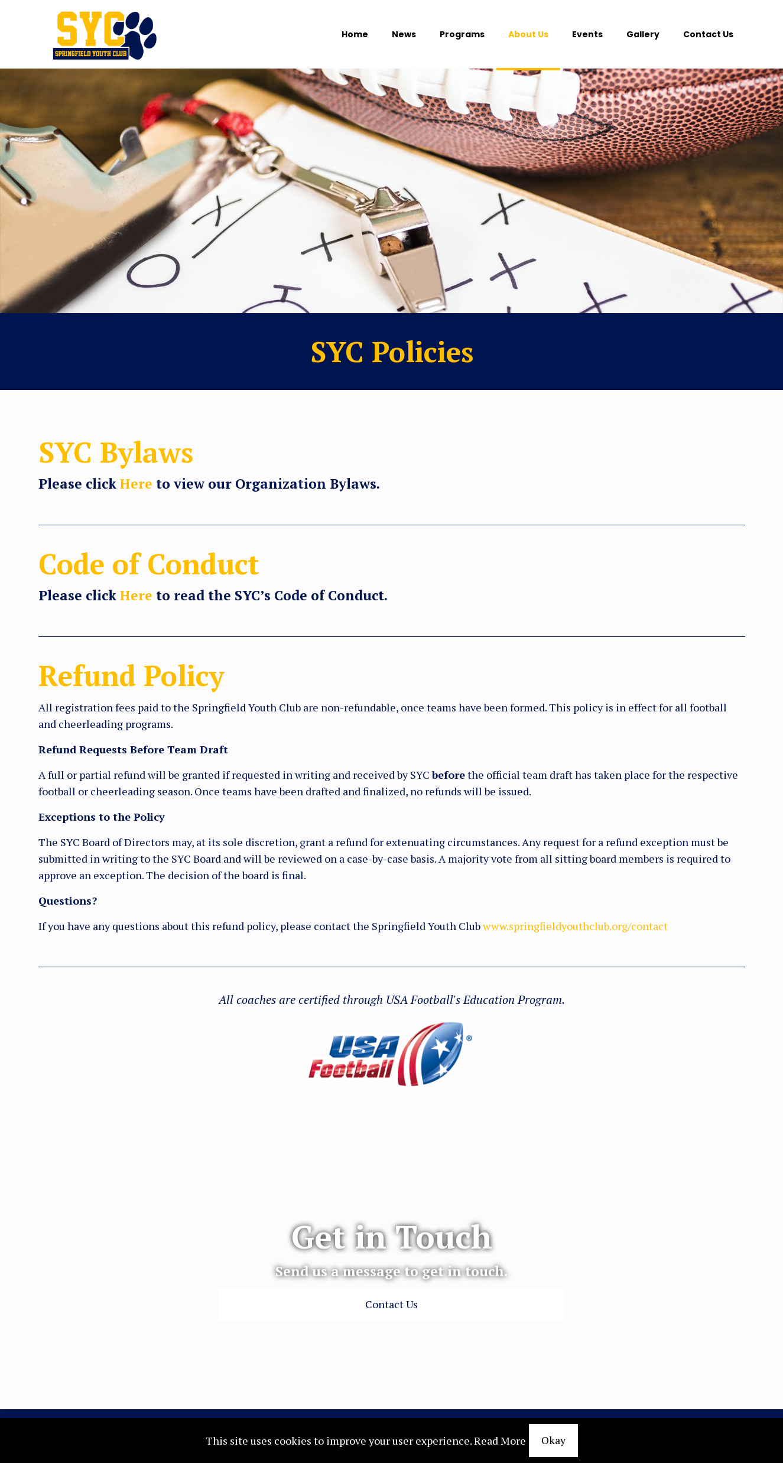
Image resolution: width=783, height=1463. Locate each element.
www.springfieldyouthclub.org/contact (575, 926)
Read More (500, 1440)
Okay (553, 1440)
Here (136, 483)
